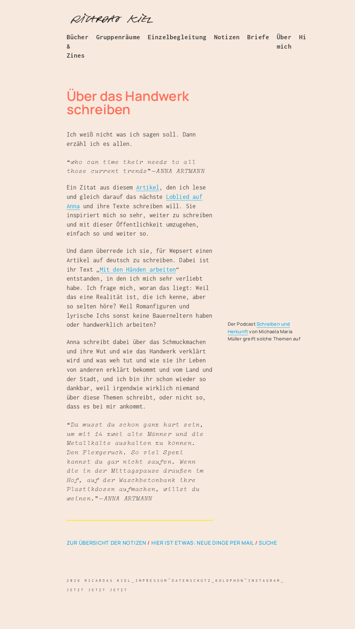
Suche (268, 542)
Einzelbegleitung (177, 37)
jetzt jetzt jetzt (97, 590)
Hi (302, 37)
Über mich (284, 42)
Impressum (151, 580)
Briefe (258, 37)
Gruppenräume (118, 37)
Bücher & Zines (78, 46)
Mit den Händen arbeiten (138, 269)
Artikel (147, 187)
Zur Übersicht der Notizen (106, 542)
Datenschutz (191, 580)
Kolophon (229, 580)
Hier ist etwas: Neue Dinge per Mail (202, 542)
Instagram (264, 580)
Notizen (227, 37)
